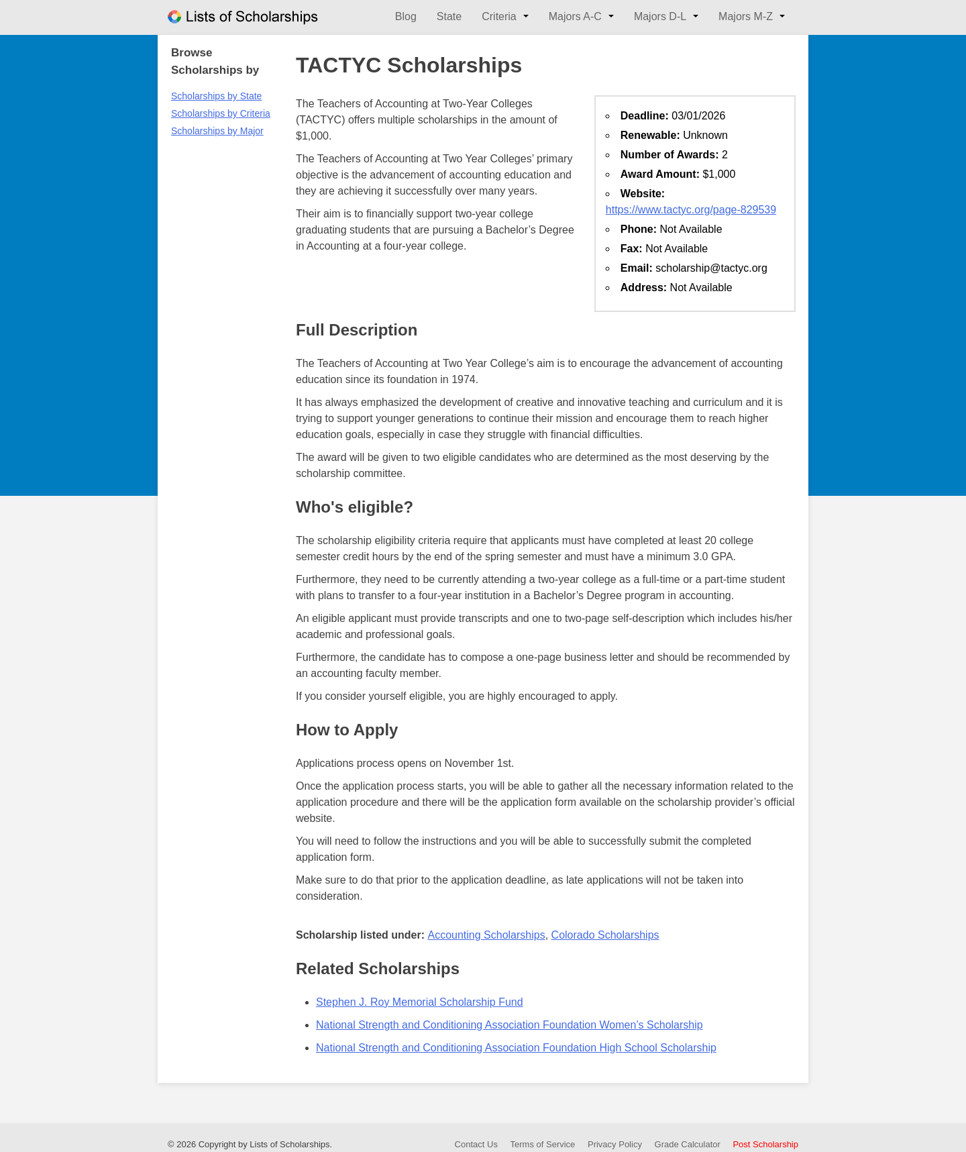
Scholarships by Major (217, 130)
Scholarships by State (216, 96)
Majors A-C (575, 16)
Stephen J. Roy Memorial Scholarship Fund (419, 1002)
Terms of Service (543, 1144)
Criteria (499, 16)
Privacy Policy (615, 1144)
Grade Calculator (687, 1144)
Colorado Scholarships (605, 935)
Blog (406, 16)
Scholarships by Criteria (220, 113)
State (449, 16)
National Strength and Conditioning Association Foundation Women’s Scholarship (509, 1025)
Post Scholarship (765, 1144)
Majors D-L (660, 16)
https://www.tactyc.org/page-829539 (691, 209)
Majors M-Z (745, 16)
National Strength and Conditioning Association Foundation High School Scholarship (516, 1047)
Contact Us (476, 1144)
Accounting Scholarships (486, 935)
